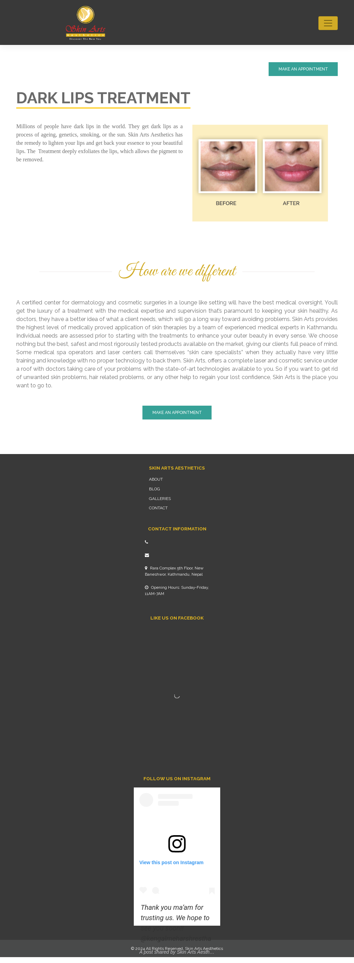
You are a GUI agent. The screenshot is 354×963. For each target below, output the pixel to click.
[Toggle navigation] (328, 23)
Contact (158, 508)
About (156, 479)
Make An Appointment (303, 69)
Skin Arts (193, 948)
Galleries (160, 498)
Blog (154, 489)
